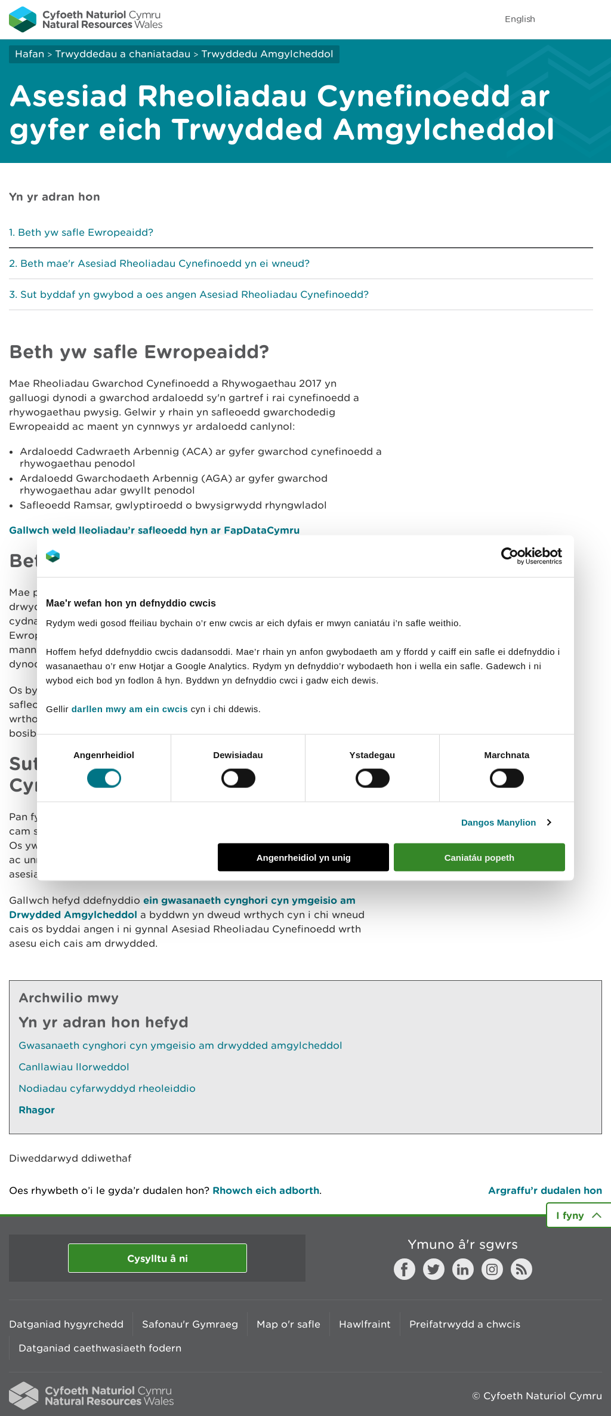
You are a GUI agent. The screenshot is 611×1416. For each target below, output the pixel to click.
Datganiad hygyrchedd (66, 1324)
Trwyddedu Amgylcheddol (267, 54)
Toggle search (561, 19)
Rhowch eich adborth (265, 1190)
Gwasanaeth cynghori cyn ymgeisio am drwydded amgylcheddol (180, 1045)
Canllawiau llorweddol (73, 1067)
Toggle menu (594, 19)
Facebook (404, 1269)
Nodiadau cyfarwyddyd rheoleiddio (107, 1088)
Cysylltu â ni (157, 1258)
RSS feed (521, 1269)
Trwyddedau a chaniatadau (122, 54)
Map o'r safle (288, 1324)
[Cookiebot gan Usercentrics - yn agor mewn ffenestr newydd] (530, 556)
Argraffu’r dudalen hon (545, 1190)
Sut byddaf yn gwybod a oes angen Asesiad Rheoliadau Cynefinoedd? (194, 294)
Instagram (492, 1269)
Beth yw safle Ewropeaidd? (85, 232)
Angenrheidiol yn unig (304, 857)
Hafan (29, 54)
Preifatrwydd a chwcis (464, 1324)
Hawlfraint (365, 1324)
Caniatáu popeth (480, 857)
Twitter (434, 1269)
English (520, 18)
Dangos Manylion (498, 822)
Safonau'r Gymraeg (190, 1324)
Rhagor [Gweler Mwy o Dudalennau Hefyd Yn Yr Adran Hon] (36, 1109)
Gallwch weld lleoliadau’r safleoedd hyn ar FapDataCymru (154, 529)
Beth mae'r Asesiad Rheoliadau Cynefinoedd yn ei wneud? (165, 263)
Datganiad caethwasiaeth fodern (99, 1348)
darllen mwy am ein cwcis (130, 708)
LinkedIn (463, 1269)
